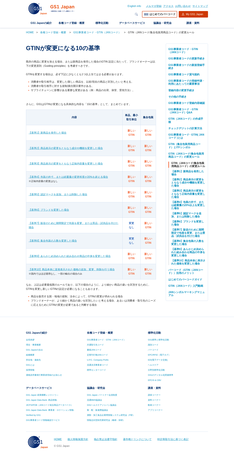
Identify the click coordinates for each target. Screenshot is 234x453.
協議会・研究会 (162, 23)
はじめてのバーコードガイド (185, 279)
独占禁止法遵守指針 (105, 439)
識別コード (153, 345)
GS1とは (30, 365)
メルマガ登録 (154, 6)
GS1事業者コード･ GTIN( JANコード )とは (186, 136)
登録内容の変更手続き (181, 90)
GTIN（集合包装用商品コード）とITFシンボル (184, 146)
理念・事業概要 (33, 345)
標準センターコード (96, 370)
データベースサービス (132, 23)
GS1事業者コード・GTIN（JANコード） (97, 32)
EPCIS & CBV (154, 380)
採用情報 (30, 370)
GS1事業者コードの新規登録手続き (186, 66)
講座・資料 (192, 23)
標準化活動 (101, 23)
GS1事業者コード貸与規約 (184, 74)
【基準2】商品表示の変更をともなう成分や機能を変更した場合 (66, 148)
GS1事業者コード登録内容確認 (186, 103)
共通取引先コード (95, 345)
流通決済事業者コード (97, 365)
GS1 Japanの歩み (34, 350)
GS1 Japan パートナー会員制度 (102, 395)
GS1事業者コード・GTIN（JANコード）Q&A (183, 111)
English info (134, 6)
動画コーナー (154, 405)
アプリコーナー (155, 410)
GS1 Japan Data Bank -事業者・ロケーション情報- (50, 410)
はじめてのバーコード (160, 14)
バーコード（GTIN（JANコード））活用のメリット (185, 271)
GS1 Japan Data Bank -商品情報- (42, 400)
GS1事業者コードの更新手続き (186, 58)
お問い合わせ (183, 6)
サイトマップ (200, 6)
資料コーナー (154, 400)
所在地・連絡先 (33, 360)
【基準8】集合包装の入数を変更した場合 (53, 240)
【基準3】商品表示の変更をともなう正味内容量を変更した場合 (66, 163)
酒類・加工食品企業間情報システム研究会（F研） (111, 415)
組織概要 (30, 355)
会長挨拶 (30, 340)
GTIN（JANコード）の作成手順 (185, 120)
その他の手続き (177, 96)
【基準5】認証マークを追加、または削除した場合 (58, 194)
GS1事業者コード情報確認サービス (43, 420)
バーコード (153, 350)
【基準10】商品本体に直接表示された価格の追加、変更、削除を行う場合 (72, 269)
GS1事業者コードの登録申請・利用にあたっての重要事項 (186, 82)
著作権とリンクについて (137, 439)
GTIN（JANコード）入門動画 (185, 285)
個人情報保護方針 (77, 439)
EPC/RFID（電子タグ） (159, 355)
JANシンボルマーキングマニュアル (186, 294)
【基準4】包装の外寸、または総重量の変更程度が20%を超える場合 (68, 177)
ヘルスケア (153, 365)
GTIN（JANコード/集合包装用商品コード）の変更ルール (186, 155)
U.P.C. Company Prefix (98, 360)
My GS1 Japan (194, 14)
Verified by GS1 (33, 415)
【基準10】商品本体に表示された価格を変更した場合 (188, 262)
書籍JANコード (94, 350)
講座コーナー (154, 395)
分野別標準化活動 (156, 370)
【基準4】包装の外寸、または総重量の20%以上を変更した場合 (188, 205)
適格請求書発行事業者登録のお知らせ (44, 375)
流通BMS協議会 (94, 400)
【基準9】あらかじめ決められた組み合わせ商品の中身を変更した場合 (70, 256)
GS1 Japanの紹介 (41, 23)
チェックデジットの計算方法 (185, 128)
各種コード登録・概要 (71, 23)
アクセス (168, 6)
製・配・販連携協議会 (97, 410)
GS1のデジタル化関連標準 (160, 375)
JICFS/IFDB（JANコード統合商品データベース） (49, 405)
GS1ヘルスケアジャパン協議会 (102, 405)
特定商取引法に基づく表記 (172, 439)
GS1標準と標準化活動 (158, 340)
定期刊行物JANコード (97, 355)
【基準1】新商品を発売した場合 (47, 132)
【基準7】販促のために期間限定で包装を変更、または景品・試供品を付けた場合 (73, 225)
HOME (30, 32)
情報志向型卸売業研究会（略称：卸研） (106, 420)
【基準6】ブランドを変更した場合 (49, 209)
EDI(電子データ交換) (158, 360)
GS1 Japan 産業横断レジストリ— (42, 395)
